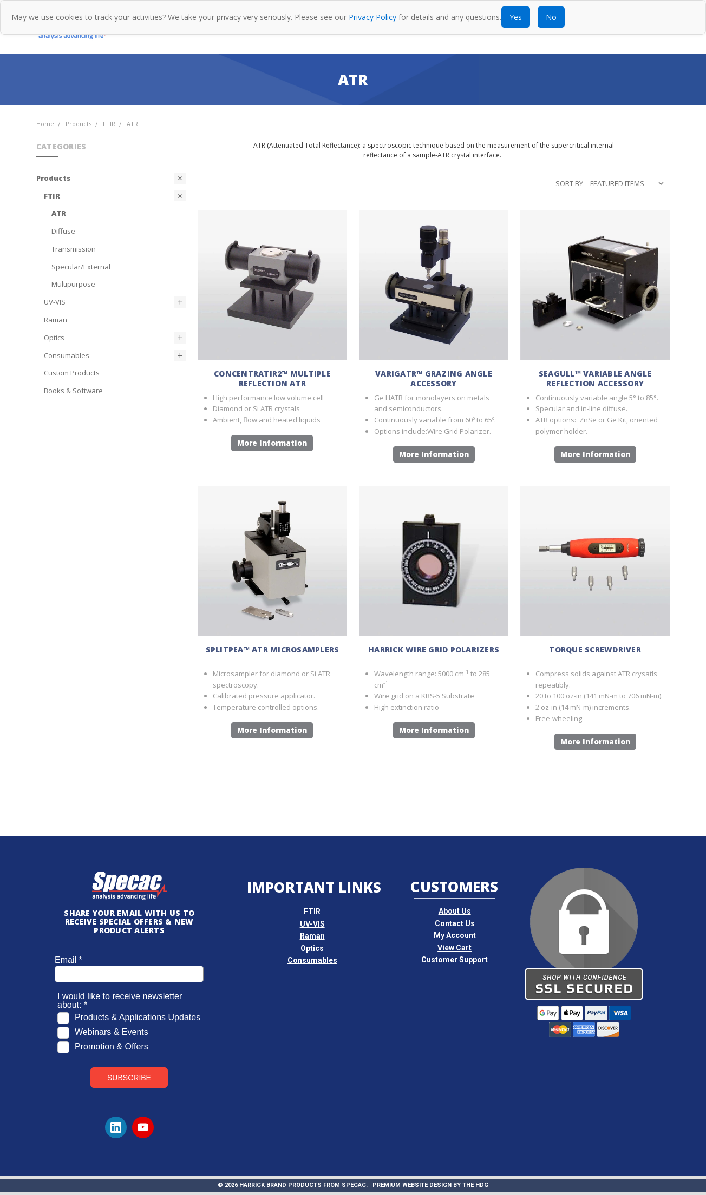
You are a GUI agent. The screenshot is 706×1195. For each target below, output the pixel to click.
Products (53, 178)
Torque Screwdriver (595, 649)
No (551, 17)
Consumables (66, 355)
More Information (272, 443)
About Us (455, 911)
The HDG (475, 1185)
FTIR (52, 196)
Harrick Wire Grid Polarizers (433, 649)
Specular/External (80, 267)
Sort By (569, 183)
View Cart (454, 947)
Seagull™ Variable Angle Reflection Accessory (595, 378)
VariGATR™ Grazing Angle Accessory (433, 378)
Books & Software (73, 390)
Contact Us (455, 923)
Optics (54, 337)
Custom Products (72, 373)
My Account (455, 935)
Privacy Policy (372, 17)
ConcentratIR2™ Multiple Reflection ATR (272, 378)
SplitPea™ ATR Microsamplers (272, 649)
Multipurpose (73, 284)
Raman (55, 320)
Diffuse (63, 231)
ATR (58, 213)
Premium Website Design (412, 1185)
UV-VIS (55, 302)
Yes (515, 17)
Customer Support (454, 959)
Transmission (73, 249)
